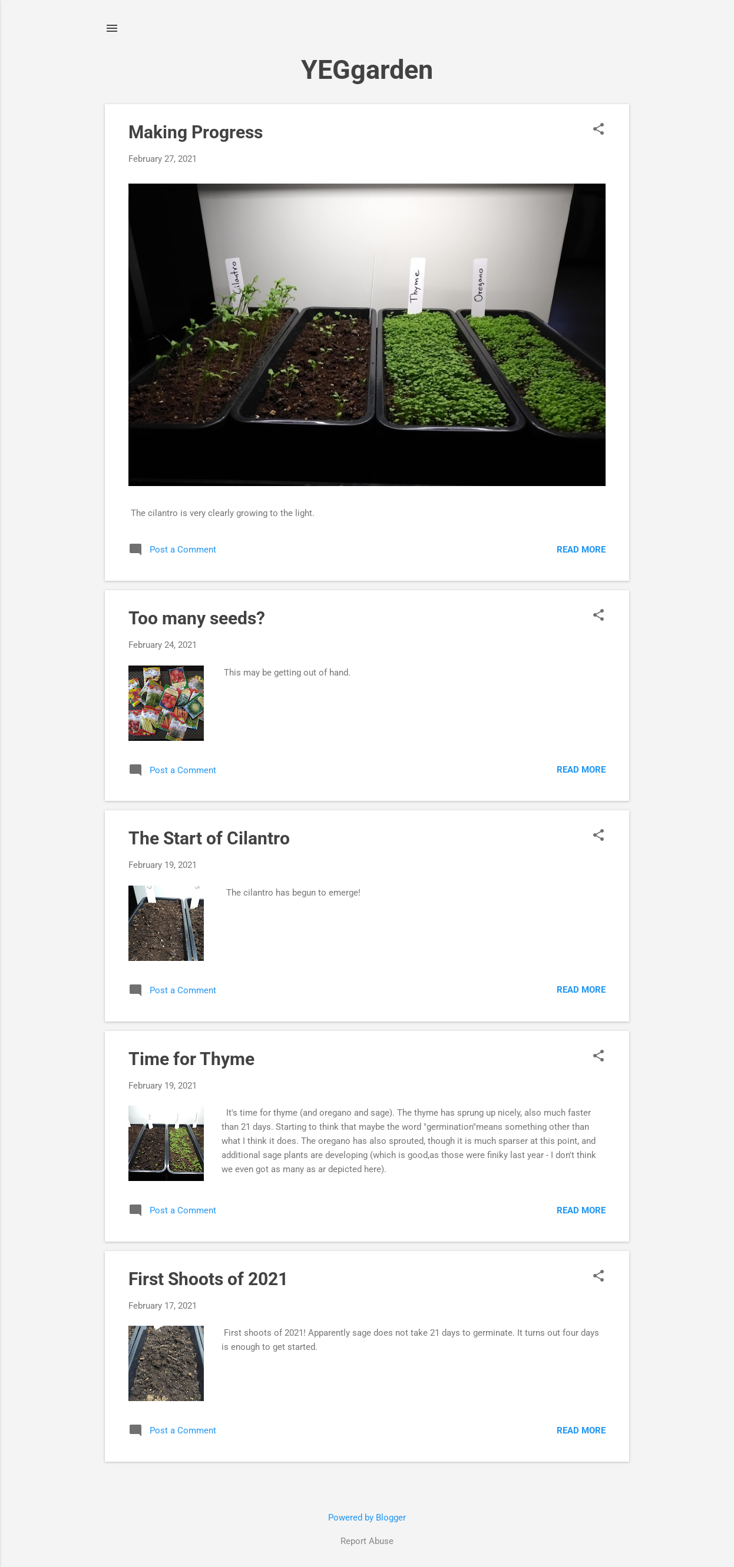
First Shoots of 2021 (208, 1279)
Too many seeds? (196, 618)
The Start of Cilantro (209, 838)
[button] (598, 130)
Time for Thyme (191, 1059)
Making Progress (195, 132)
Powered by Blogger (367, 1517)
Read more (581, 549)
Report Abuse (367, 1541)
